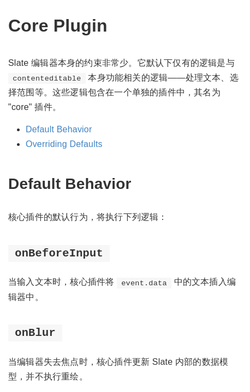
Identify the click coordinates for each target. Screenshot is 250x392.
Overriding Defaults (64, 144)
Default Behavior (59, 129)
